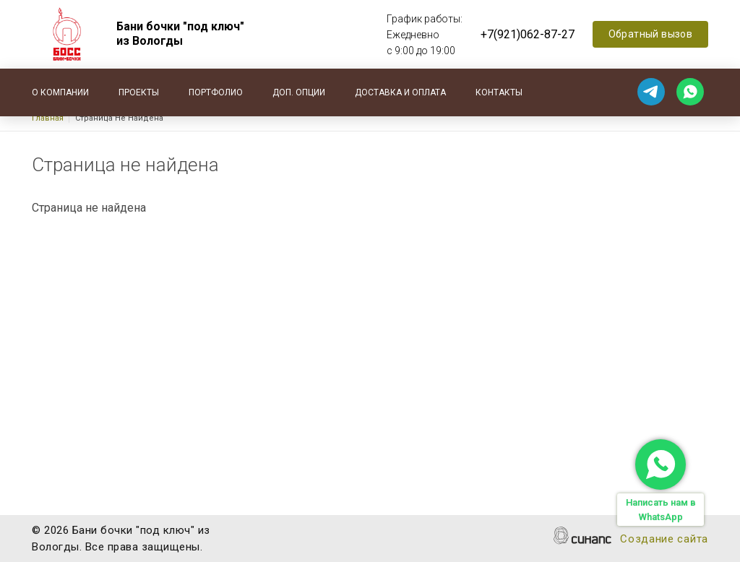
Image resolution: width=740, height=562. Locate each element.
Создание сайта (664, 540)
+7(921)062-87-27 (528, 34)
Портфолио (216, 92)
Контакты (499, 92)
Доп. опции (298, 92)
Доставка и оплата (400, 92)
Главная (48, 118)
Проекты (139, 92)
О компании (60, 92)
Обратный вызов (650, 34)
